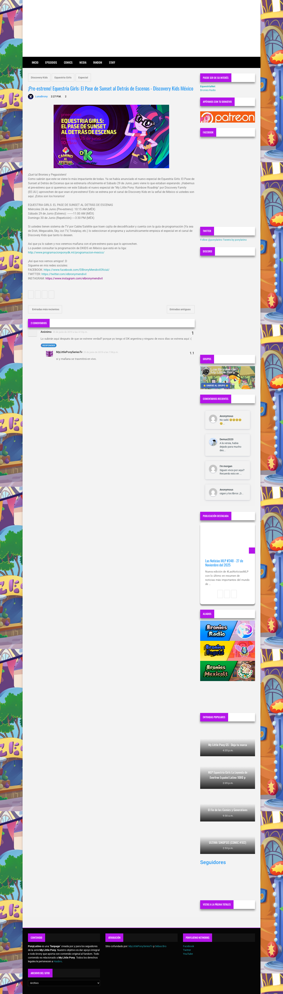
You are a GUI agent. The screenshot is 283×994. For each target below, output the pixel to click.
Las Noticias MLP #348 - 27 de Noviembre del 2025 (224, 563)
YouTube (188, 953)
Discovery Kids (39, 77)
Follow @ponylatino (211, 239)
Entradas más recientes (45, 309)
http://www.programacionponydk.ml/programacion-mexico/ (66, 252)
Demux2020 (226, 439)
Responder (48, 345)
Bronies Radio (208, 90)
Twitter (187, 950)
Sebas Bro (160, 946)
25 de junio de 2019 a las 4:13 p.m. (70, 332)
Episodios (51, 62)
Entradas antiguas (180, 309)
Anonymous (226, 416)
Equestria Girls (63, 77)
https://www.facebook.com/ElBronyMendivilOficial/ (77, 269)
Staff (112, 62)
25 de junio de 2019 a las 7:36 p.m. (100, 352)
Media (82, 62)
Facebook (188, 946)
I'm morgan (226, 466)
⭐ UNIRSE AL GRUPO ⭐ (215, 385)
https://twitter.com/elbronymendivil (64, 274)
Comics (68, 62)
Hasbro (58, 961)
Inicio (35, 62)
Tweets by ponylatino (235, 239)
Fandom (97, 62)
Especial (83, 77)
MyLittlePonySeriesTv (69, 352)
